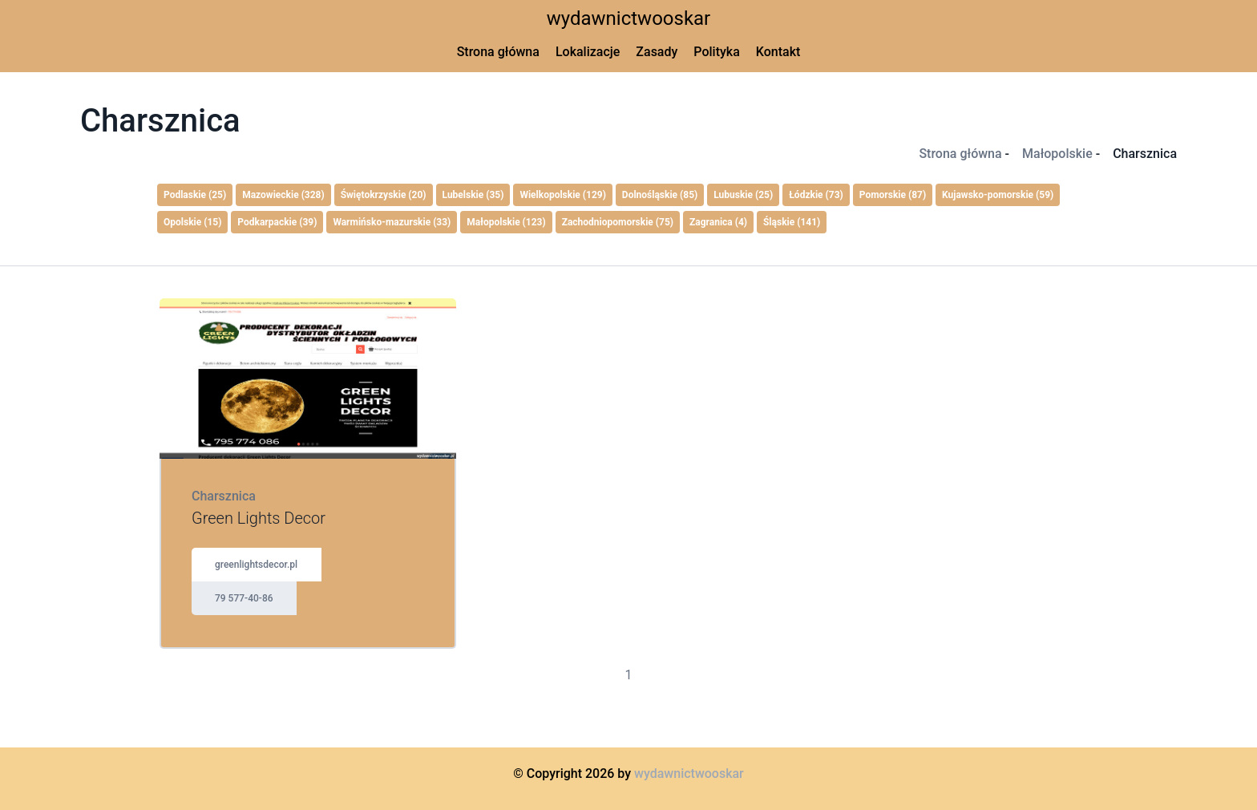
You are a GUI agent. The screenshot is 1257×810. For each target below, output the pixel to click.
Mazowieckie (283, 194)
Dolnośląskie (659, 194)
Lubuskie (743, 194)
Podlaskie (195, 194)
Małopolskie (1057, 153)
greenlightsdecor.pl (256, 564)
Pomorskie (892, 194)
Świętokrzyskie (383, 194)
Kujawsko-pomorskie (997, 194)
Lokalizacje (588, 51)
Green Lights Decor (258, 518)
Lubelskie (473, 194)
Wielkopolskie (562, 194)
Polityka (716, 51)
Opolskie (192, 222)
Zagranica (718, 222)
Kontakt (778, 51)
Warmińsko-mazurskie (392, 222)
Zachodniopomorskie (617, 222)
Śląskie (791, 222)
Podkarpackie (277, 222)
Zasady (656, 51)
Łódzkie (816, 194)
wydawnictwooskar (629, 18)
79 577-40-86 (244, 598)
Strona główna (498, 51)
